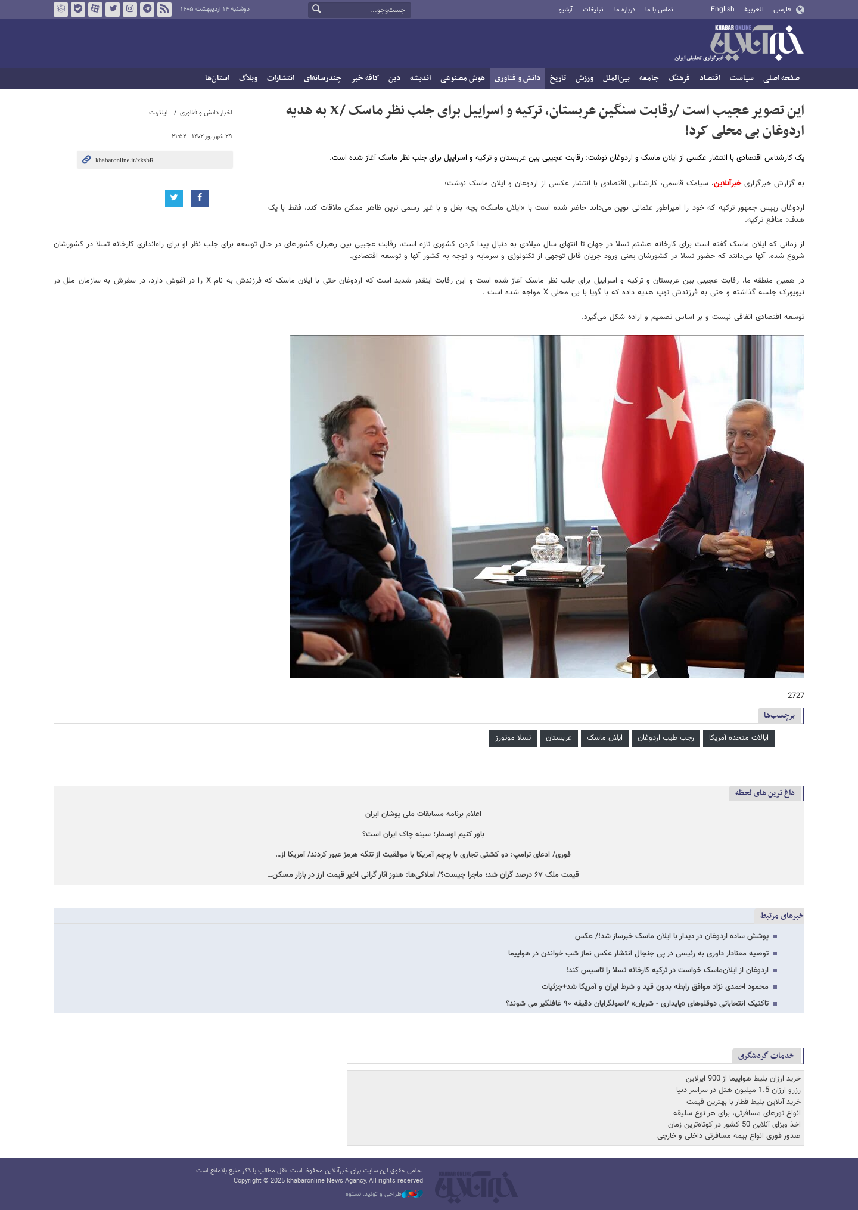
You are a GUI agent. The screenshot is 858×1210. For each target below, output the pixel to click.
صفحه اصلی (781, 78)
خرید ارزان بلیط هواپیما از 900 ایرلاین (743, 1079)
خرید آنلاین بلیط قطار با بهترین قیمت (743, 1102)
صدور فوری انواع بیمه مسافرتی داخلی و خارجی (729, 1136)
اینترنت (158, 113)
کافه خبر (365, 78)
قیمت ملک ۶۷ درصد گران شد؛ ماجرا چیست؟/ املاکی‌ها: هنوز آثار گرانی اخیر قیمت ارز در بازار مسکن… (423, 875)
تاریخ (558, 78)
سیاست (742, 78)
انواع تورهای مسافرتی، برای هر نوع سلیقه (737, 1113)
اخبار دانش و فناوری (206, 113)
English (723, 9)
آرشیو (566, 10)
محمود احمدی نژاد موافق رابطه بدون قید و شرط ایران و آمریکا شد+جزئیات (655, 987)
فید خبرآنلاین (164, 9)
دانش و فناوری (517, 78)
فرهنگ (679, 78)
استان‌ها (217, 78)
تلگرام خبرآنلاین (147, 9)
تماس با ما (659, 10)
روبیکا (61, 9)
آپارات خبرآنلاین (95, 9)
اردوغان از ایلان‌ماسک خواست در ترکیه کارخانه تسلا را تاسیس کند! (667, 970)
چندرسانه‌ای (322, 78)
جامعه (649, 78)
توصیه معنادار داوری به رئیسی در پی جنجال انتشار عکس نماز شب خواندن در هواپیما (638, 954)
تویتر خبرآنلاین (113, 9)
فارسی (782, 9)
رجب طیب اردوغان (666, 738)
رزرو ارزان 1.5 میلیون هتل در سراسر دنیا (738, 1090)
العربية (754, 9)
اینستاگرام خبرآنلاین (130, 9)
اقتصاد (710, 78)
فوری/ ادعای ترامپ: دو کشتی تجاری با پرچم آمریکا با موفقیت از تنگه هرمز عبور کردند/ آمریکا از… (423, 855)
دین (394, 78)
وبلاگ (248, 78)
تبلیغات (593, 10)
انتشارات (280, 78)
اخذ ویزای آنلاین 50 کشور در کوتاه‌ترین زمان (734, 1125)
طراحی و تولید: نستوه (384, 1194)
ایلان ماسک (605, 738)
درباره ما (624, 10)
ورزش (584, 78)
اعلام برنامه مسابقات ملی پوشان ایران (423, 814)
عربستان (559, 738)
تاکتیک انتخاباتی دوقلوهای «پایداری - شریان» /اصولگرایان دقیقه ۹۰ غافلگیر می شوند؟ (637, 1004)
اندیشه (420, 78)
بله (78, 9)
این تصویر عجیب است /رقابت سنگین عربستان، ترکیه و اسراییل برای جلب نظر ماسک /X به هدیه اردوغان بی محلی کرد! (545, 121)
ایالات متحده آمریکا (739, 738)
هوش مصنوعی (462, 78)
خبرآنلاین (738, 44)
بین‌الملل (616, 78)
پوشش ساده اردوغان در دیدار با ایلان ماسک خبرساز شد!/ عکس (672, 936)
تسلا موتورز (513, 738)
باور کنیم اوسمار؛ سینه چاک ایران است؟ (423, 834)
